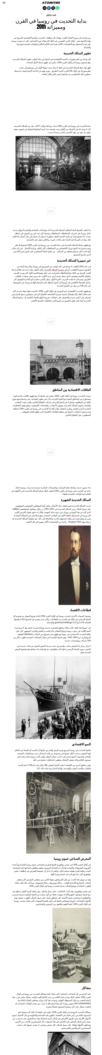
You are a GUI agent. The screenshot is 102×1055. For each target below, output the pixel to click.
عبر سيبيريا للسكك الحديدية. (56, 269)
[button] (4, 2)
